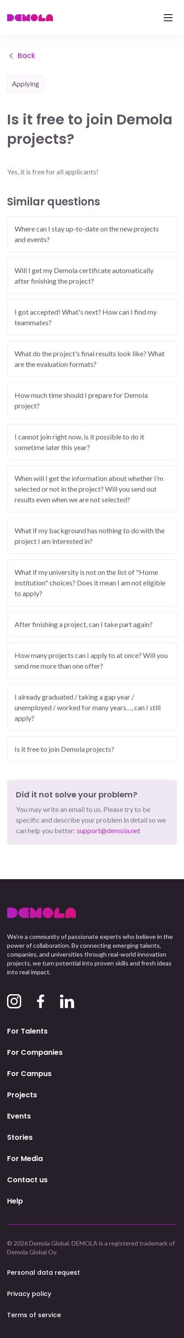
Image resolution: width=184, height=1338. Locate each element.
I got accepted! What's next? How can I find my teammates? (86, 317)
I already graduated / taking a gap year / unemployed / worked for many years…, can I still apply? (88, 708)
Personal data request (43, 1272)
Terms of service (34, 1315)
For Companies (35, 1052)
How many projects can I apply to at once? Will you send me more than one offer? (91, 661)
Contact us (27, 1180)
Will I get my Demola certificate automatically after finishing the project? (84, 276)
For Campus (29, 1074)
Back (21, 56)
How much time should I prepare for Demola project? (81, 401)
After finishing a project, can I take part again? (84, 625)
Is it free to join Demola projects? (64, 750)
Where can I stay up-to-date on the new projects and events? (87, 234)
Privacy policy (29, 1293)
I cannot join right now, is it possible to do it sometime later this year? (79, 442)
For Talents (27, 1031)
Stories (20, 1137)
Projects (22, 1095)
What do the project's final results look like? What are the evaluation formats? (90, 359)
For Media (25, 1158)
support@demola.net (108, 831)
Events (19, 1116)
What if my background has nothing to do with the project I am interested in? (90, 536)
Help (15, 1201)
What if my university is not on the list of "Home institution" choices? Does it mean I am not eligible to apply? (90, 583)
